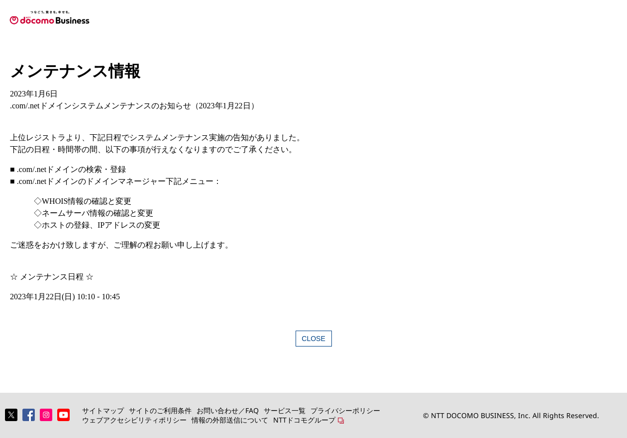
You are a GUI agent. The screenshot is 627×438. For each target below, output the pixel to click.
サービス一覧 (285, 410)
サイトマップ (103, 410)
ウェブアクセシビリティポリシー (134, 420)
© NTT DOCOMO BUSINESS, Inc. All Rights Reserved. (511, 415)
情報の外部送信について (230, 420)
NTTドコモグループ (304, 420)
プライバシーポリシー (345, 410)
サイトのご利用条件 (160, 410)
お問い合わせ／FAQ (228, 410)
